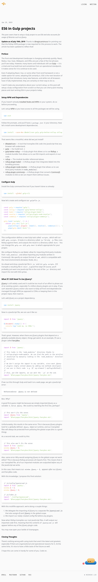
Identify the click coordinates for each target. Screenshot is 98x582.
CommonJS (55, 172)
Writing (93, 4)
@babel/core (10, 144)
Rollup (53, 151)
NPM (13, 109)
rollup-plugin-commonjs (15, 172)
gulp (7, 149)
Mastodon (13, 575)
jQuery (4, 283)
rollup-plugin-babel (13, 162)
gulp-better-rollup (12, 151)
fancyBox (16, 340)
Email (4, 575)
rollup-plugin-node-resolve (16, 167)
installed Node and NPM (29, 102)
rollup (7, 159)
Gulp (54, 63)
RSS (30, 575)
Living (84, 4)
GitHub (22, 575)
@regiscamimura (41, 41)
